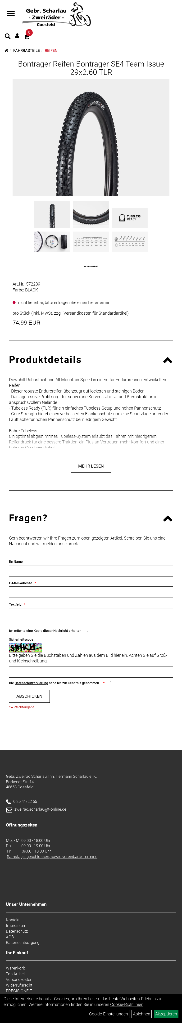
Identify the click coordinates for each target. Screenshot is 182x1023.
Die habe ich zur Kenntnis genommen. (55, 683)
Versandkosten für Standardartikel (95, 313)
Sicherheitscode (21, 639)
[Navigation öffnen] (11, 14)
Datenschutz (17, 931)
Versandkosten (19, 979)
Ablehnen (141, 1013)
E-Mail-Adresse (20, 583)
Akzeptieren (166, 1013)
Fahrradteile (26, 50)
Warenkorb (15, 968)
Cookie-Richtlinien (126, 1004)
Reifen (51, 50)
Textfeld (15, 604)
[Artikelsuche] (7, 37)
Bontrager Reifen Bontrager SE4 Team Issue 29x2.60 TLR (91, 68)
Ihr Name (16, 561)
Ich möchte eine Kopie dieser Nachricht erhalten (45, 631)
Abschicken (29, 696)
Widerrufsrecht (19, 985)
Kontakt (12, 919)
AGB (10, 936)
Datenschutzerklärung (31, 683)
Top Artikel (15, 973)
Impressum (16, 925)
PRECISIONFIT (19, 990)
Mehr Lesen (91, 466)
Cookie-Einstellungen (108, 1013)
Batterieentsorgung (22, 942)
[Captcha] (91, 672)
